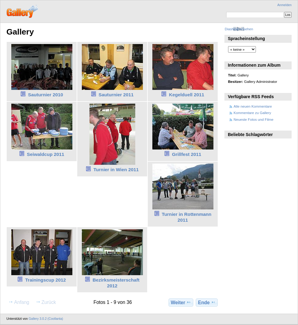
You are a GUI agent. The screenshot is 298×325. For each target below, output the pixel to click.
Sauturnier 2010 (45, 94)
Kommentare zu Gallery (252, 113)
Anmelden (284, 5)
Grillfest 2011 (186, 154)
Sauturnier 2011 (116, 94)
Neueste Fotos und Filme (254, 119)
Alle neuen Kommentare (253, 106)
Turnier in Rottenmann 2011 (187, 217)
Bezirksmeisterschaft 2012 (116, 282)
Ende (207, 302)
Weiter (181, 302)
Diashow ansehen (239, 29)
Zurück (46, 302)
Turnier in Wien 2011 (116, 169)
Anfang (18, 302)
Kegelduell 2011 (186, 94)
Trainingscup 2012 (45, 280)
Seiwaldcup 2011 (45, 154)
